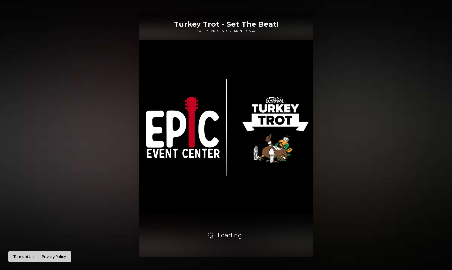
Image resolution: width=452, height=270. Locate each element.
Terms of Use (24, 256)
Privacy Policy (54, 256)
